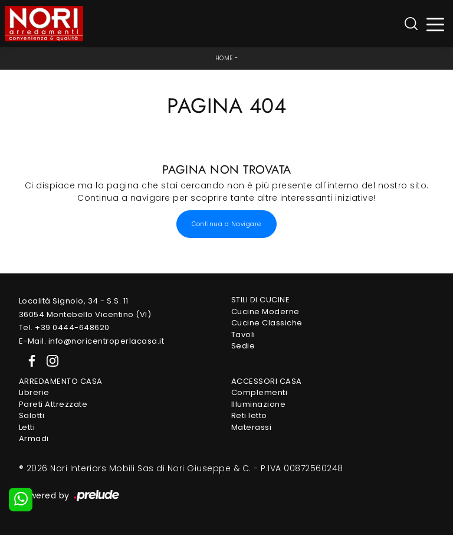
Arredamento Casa (61, 381)
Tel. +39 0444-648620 (64, 327)
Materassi (251, 427)
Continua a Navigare (226, 224)
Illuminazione (258, 404)
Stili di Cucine (260, 299)
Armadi (34, 438)
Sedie (243, 345)
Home (224, 58)
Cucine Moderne (265, 311)
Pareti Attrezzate (53, 404)
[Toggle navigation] (435, 24)
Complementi (259, 392)
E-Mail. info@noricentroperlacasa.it (92, 341)
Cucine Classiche (267, 322)
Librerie (34, 392)
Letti (27, 427)
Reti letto (249, 415)
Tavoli (243, 334)
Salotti (32, 415)
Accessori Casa (266, 381)
